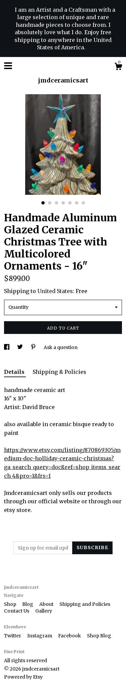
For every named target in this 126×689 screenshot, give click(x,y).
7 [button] (83, 203)
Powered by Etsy (23, 677)
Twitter (13, 636)
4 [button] (63, 203)
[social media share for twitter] (20, 347)
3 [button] (56, 203)
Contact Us (17, 611)
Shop (10, 604)
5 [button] (70, 203)
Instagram (40, 636)
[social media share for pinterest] (34, 347)
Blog (28, 604)
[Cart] (118, 67)
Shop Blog (99, 636)
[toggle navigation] (8, 65)
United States (55, 291)
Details (15, 371)
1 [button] (43, 203)
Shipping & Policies (59, 371)
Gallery (43, 611)
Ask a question (61, 347)
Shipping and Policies (84, 604)
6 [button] (76, 203)
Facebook (70, 636)
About (46, 604)
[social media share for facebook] (7, 347)
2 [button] (49, 203)
